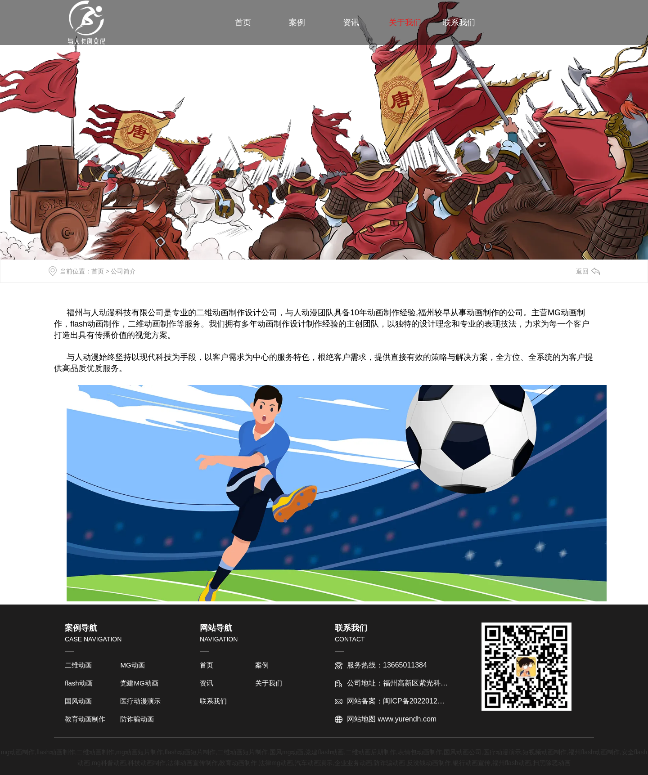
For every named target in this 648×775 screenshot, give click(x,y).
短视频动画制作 (544, 752)
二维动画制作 (95, 752)
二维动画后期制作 (371, 752)
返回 (582, 271)
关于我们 (405, 22)
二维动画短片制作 (242, 752)
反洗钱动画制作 (429, 762)
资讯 (351, 22)
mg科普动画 (109, 762)
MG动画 (132, 665)
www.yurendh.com (407, 719)
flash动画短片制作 (190, 752)
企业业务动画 (353, 762)
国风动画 (78, 701)
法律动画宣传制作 (192, 762)
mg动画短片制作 (139, 752)
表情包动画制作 (420, 752)
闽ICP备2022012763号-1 (423, 701)
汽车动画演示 (314, 762)
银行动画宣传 (471, 762)
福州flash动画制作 (594, 752)
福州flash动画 (511, 762)
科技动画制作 (147, 762)
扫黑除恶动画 (552, 762)
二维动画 (78, 665)
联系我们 (459, 22)
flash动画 (79, 683)
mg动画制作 (18, 752)
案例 (297, 22)
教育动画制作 (85, 719)
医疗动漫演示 (140, 701)
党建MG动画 (139, 683)
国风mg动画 (286, 752)
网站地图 (361, 719)
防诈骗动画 (137, 719)
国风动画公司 (463, 752)
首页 (243, 22)
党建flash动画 (324, 752)
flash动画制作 (55, 752)
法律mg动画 (275, 762)
